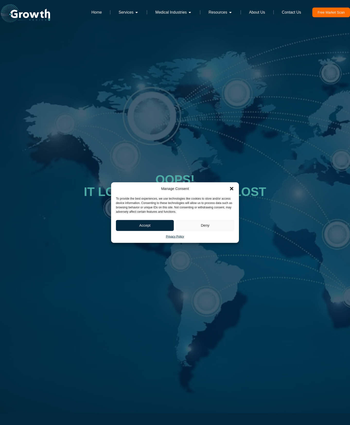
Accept (144, 225)
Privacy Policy (175, 236)
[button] (231, 188)
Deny (205, 225)
